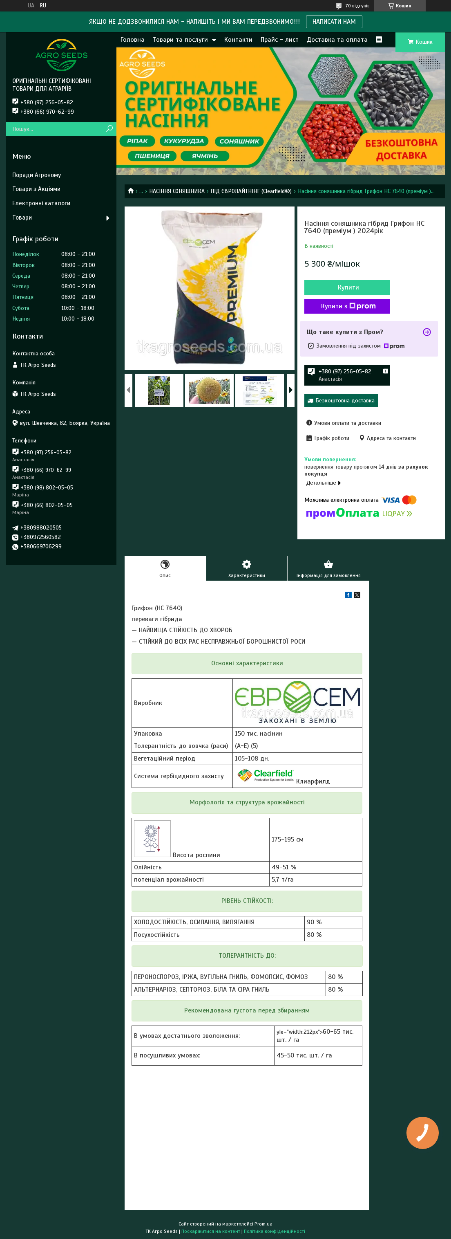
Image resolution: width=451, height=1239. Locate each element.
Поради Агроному (36, 175)
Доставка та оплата (337, 40)
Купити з (348, 306)
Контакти (238, 40)
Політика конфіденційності (274, 1231)
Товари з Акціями (36, 189)
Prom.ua (263, 1224)
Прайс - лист (280, 40)
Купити (348, 287)
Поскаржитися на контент (210, 1231)
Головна (133, 40)
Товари (22, 217)
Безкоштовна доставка (345, 400)
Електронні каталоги (41, 203)
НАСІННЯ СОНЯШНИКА (177, 191)
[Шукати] (109, 129)
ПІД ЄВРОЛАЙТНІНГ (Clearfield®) (251, 191)
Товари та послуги (180, 40)
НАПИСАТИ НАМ (334, 22)
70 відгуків (358, 6)
